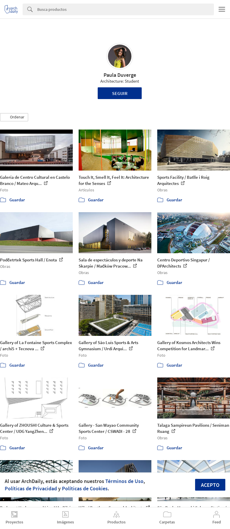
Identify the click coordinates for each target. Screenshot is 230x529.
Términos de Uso (124, 481)
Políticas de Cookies (85, 488)
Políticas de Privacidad (31, 488)
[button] (14, 117)
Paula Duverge (120, 75)
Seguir (120, 93)
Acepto (210, 485)
